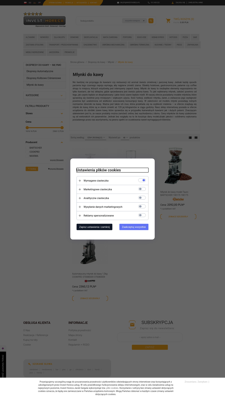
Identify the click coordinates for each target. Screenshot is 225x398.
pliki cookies (112, 388)
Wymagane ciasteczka (96, 180)
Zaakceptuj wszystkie (134, 227)
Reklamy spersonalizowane (99, 215)
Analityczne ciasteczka (96, 198)
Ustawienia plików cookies (99, 170)
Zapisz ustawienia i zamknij (94, 227)
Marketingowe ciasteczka (98, 189)
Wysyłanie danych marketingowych (103, 206)
